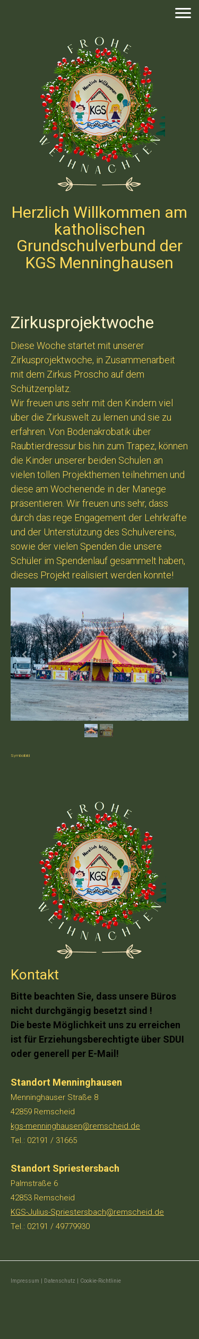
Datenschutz (59, 1280)
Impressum (25, 1280)
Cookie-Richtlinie (100, 1280)
